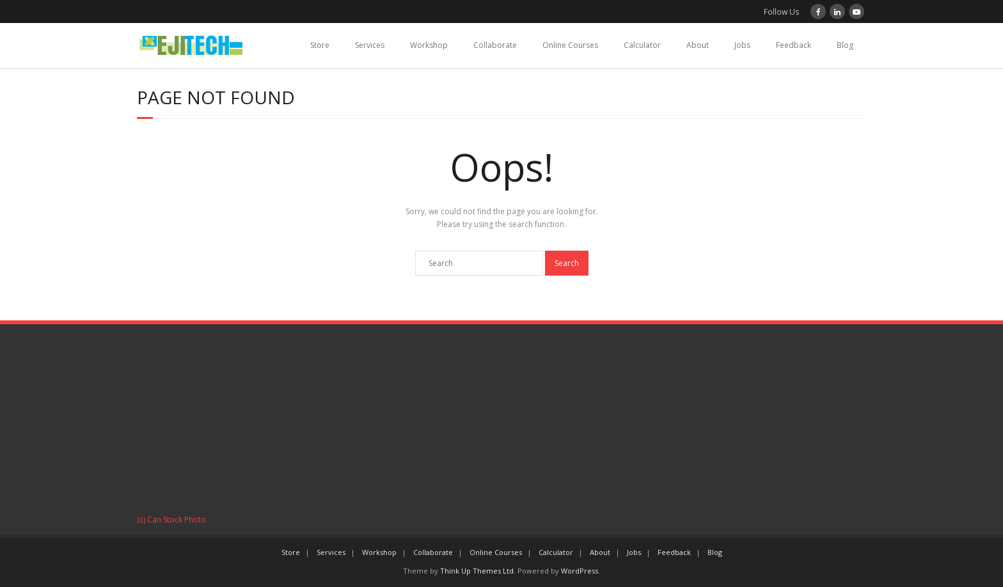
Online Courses (570, 45)
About (697, 45)
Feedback (793, 45)
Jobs (742, 45)
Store (319, 45)
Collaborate (495, 45)
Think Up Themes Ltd (477, 570)
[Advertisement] (501, 423)
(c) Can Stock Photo (171, 519)
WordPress (579, 570)
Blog (845, 45)
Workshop (429, 45)
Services (369, 45)
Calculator (642, 45)
